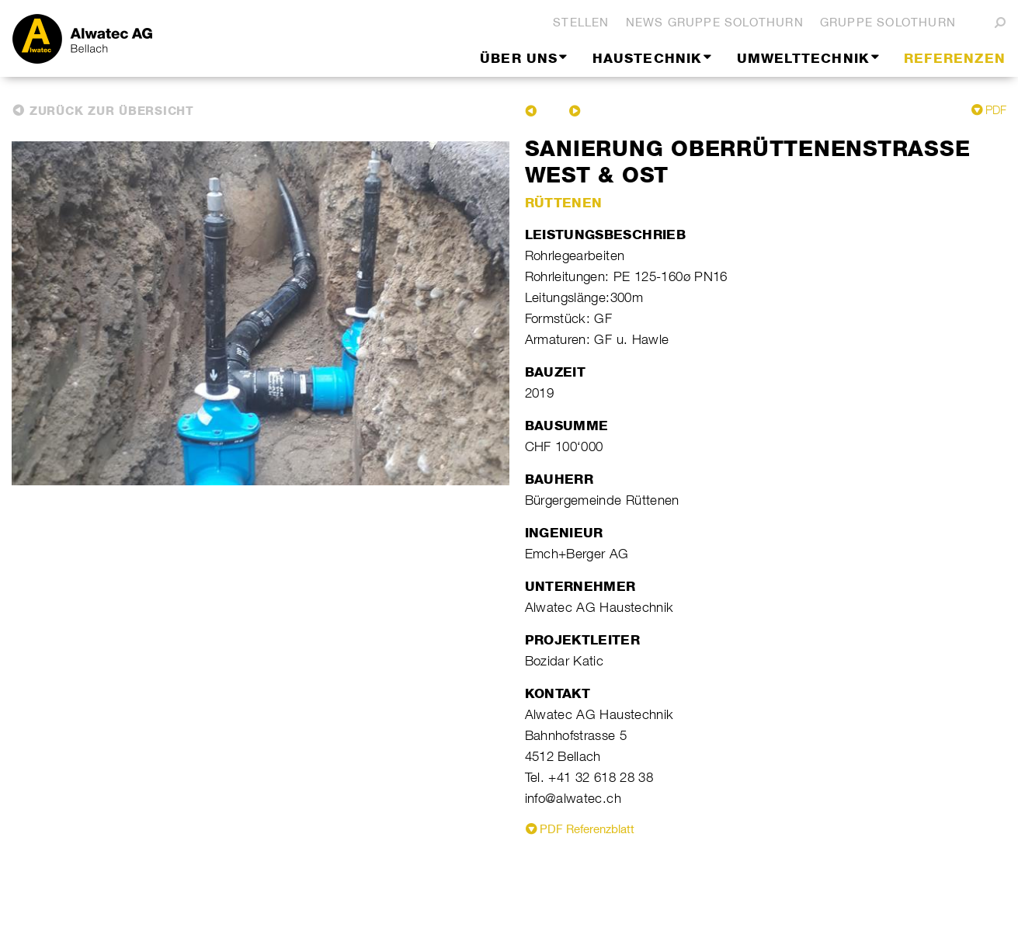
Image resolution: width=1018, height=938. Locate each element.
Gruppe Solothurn (888, 22)
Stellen (581, 22)
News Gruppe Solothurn (715, 22)
